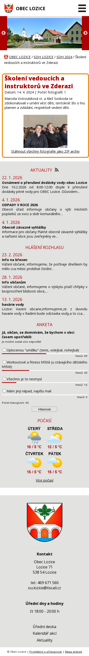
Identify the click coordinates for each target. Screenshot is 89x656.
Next (85, 33)
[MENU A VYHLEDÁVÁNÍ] (82, 8)
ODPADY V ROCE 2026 (20, 205)
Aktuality (44, 640)
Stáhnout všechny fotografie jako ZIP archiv (45, 151)
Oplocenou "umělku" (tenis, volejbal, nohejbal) (43, 350)
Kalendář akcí (44, 633)
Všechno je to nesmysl (24, 379)
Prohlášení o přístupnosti (45, 651)
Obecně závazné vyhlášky (24, 227)
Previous (3, 33)
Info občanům (14, 282)
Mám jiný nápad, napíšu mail (29, 391)
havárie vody (13, 304)
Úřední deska (44, 626)
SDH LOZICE (43, 57)
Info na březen (14, 259)
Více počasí (44, 480)
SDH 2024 (64, 57)
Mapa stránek (73, 651)
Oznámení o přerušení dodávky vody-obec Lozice (44, 182)
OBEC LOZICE (30, 8)
